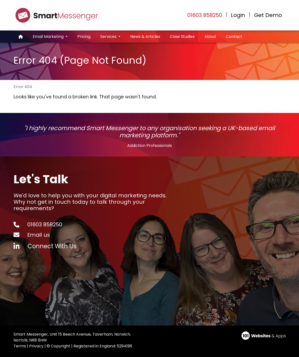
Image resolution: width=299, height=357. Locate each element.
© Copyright (58, 346)
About (210, 36)
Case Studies (182, 36)
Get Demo (268, 15)
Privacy (36, 346)
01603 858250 (204, 15)
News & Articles (145, 36)
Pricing (83, 36)
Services (108, 36)
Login (238, 15)
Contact (234, 36)
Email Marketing (49, 36)
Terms (20, 346)
